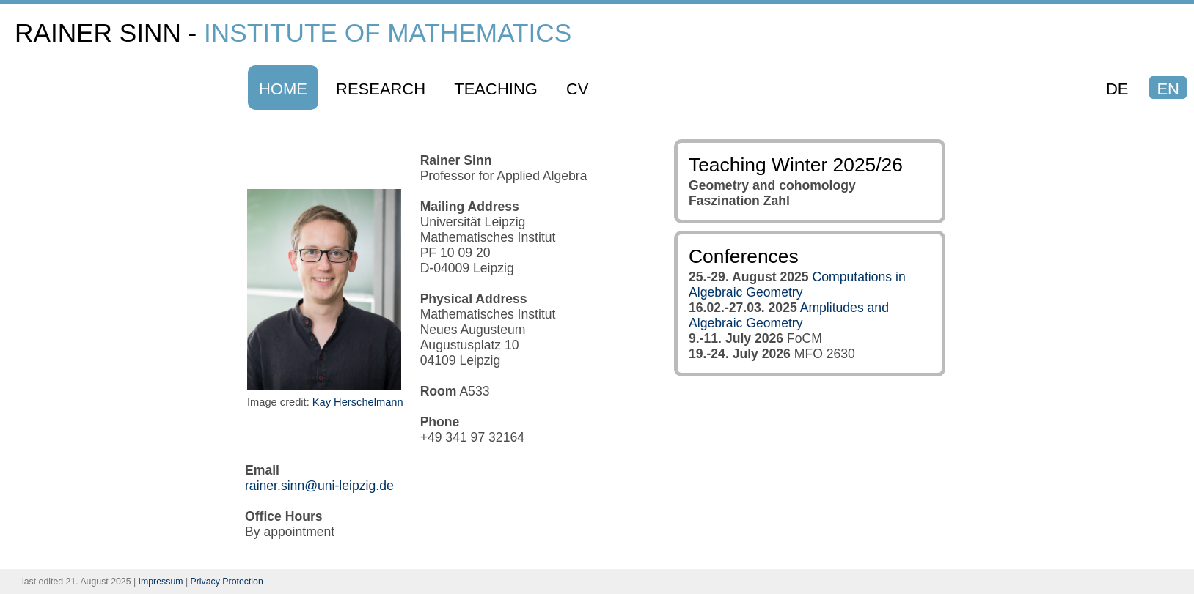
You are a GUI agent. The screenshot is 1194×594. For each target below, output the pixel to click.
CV (577, 89)
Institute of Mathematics (387, 32)
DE (1117, 89)
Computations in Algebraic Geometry (797, 285)
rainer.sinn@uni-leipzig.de (319, 485)
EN (1168, 89)
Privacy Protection (227, 581)
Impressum (161, 581)
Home (283, 89)
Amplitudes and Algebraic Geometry (789, 315)
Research (380, 89)
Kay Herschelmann (357, 402)
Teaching (496, 89)
